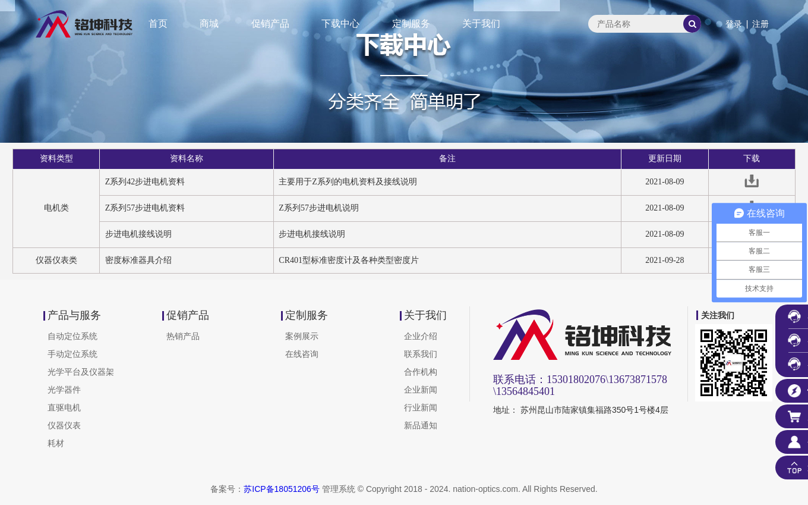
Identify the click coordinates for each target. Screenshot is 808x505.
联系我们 (420, 354)
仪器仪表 (64, 425)
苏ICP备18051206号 (282, 489)
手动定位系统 (72, 354)
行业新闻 (420, 407)
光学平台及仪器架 (81, 372)
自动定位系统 (72, 336)
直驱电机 (64, 407)
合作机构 (420, 372)
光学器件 (64, 389)
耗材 (56, 443)
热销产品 (183, 336)
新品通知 (420, 425)
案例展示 (301, 336)
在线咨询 (301, 354)
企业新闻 (420, 389)
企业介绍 (420, 336)
